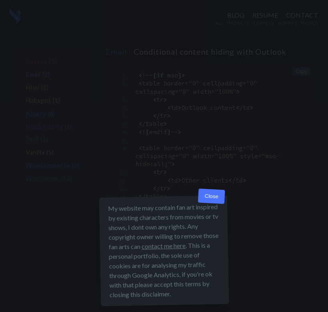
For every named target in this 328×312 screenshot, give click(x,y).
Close (211, 196)
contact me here (164, 246)
